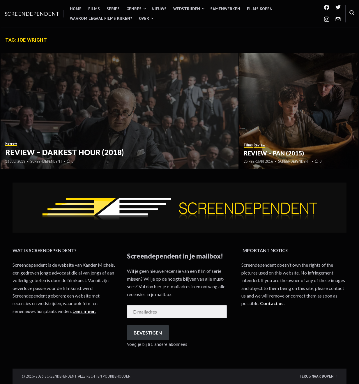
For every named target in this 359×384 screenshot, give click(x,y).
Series (113, 8)
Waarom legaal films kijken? (101, 18)
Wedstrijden (186, 8)
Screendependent (32, 13)
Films (94, 8)
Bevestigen (148, 332)
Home (76, 8)
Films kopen (260, 8)
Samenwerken (225, 8)
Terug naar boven (316, 376)
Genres (134, 8)
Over (144, 18)
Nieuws (159, 8)
